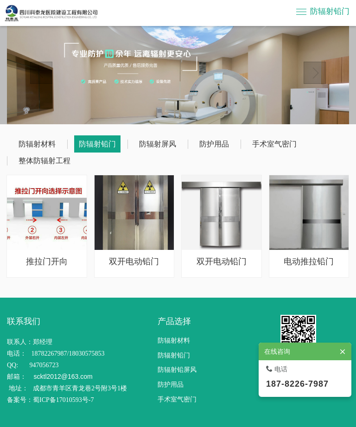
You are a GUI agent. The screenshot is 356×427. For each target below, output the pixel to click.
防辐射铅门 (330, 11)
